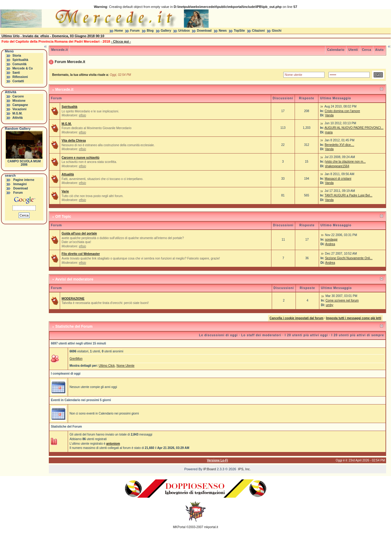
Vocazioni (20, 109)
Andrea (330, 244)
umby (329, 305)
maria (329, 132)
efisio (82, 115)
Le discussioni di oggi (218, 335)
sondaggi (331, 239)
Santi (16, 72)
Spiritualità (20, 60)
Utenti (353, 49)
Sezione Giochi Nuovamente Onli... (349, 258)
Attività (17, 117)
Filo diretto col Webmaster (81, 254)
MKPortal (179, 527)
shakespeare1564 (337, 166)
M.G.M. (18, 113)
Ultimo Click (107, 365)
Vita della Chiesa (74, 140)
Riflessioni (20, 77)
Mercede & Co (23, 68)
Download (204, 30)
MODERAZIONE (73, 298)
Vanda (329, 115)
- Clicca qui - (121, 41)
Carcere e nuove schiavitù (80, 157)
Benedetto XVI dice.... (339, 144)
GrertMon (76, 358)
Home (118, 30)
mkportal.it (211, 527)
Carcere (18, 96)
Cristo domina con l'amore (342, 111)
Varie (65, 191)
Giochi (277, 30)
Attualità (68, 174)
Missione (19, 100)
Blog (150, 30)
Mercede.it (59, 49)
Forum (135, 30)
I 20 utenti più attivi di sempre (357, 335)
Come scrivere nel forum (342, 300)
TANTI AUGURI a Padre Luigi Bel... (348, 195)
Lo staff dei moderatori (261, 335)
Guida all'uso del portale (79, 233)
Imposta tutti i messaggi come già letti (353, 318)
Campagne (20, 105)
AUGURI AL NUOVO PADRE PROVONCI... (354, 127)
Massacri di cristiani (338, 178)
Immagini (20, 184)
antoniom (113, 443)
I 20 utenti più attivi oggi (306, 335)
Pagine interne (23, 180)
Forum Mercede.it (70, 62)
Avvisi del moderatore (74, 279)
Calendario (336, 49)
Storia (17, 55)
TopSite (239, 30)
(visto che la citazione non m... (345, 161)
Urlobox (184, 30)
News (223, 30)
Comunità (20, 64)
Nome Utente (126, 365)
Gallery (166, 30)
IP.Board (209, 469)
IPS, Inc (244, 469)
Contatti (18, 81)
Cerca (366, 49)
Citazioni (258, 30)
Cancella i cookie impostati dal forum (297, 318)
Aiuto (379, 49)
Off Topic (63, 216)
